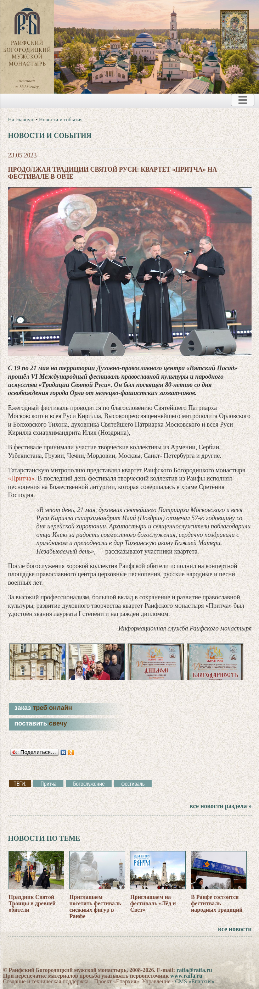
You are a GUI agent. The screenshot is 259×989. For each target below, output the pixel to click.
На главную (21, 119)
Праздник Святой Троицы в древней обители (32, 903)
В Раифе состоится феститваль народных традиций (216, 903)
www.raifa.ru (186, 976)
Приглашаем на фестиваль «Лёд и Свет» (153, 903)
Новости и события (61, 119)
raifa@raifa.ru (194, 970)
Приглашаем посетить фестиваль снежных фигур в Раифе (95, 906)
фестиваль (133, 783)
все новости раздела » (221, 806)
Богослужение (89, 783)
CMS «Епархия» (194, 981)
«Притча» (21, 478)
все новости (235, 929)
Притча (48, 783)
